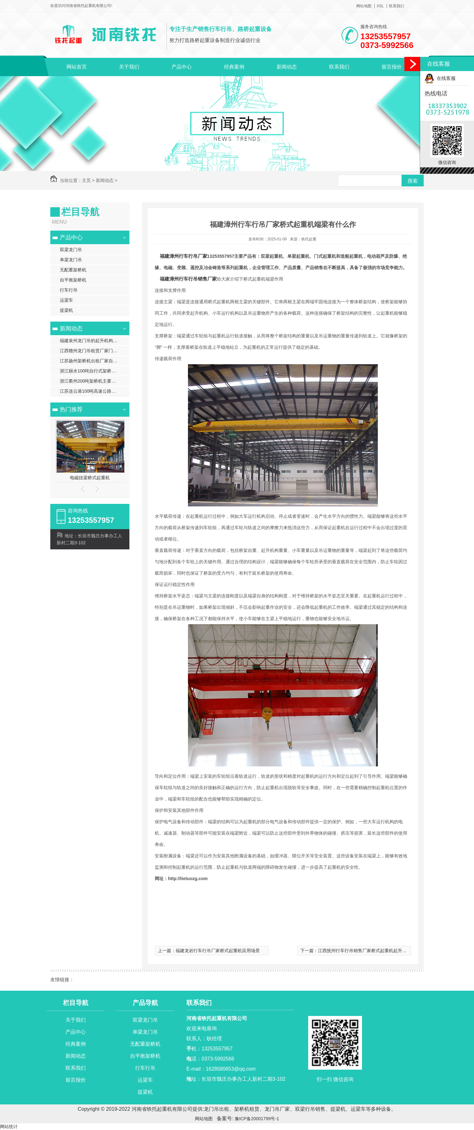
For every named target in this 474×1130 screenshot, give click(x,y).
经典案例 (234, 66)
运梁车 (66, 300)
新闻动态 (287, 66)
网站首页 (76, 66)
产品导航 (145, 1002)
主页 (86, 180)
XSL (380, 6)
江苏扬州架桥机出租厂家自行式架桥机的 (94, 360)
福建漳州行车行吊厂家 (183, 256)
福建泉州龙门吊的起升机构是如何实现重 (94, 340)
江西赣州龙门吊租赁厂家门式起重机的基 (94, 350)
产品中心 (182, 66)
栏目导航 (75, 1002)
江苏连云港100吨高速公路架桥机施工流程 (94, 391)
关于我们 (129, 66)
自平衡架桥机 (73, 279)
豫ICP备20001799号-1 (256, 1118)
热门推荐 (71, 409)
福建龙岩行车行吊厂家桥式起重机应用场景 (218, 950)
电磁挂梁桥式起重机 (90, 477)
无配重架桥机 (73, 269)
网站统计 (9, 1126)
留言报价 (392, 66)
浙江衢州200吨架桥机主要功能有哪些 (94, 381)
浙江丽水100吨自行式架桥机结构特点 (94, 370)
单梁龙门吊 (71, 259)
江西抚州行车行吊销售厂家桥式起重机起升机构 (364, 950)
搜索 (413, 181)
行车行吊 (69, 290)
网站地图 (363, 6)
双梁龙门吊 (71, 249)
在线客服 (440, 78)
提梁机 (66, 310)
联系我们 (396, 6)
